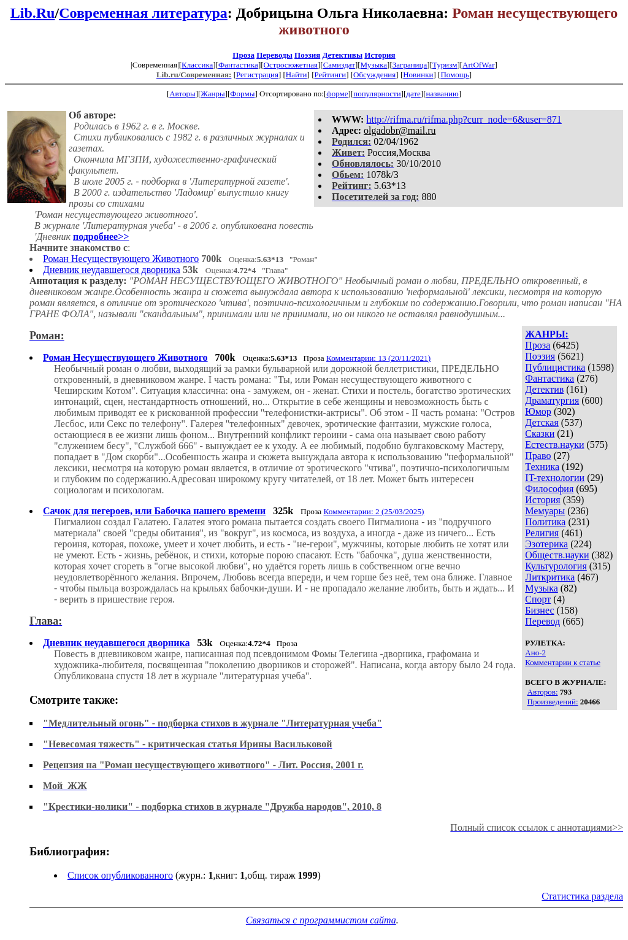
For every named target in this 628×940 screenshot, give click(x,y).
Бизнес (539, 610)
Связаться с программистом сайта (321, 920)
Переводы (274, 55)
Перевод (542, 621)
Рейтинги (331, 74)
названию (442, 93)
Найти (296, 74)
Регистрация (257, 74)
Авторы (182, 93)
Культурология (555, 566)
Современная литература (143, 13)
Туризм (444, 64)
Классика (197, 64)
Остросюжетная (291, 64)
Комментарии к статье (562, 662)
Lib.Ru (32, 13)
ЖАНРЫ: (547, 334)
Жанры (212, 93)
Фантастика (238, 64)
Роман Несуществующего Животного (121, 258)
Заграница (409, 64)
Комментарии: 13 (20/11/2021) (378, 358)
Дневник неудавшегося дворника (111, 269)
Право (538, 455)
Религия (542, 533)
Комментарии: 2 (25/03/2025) (374, 511)
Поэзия (307, 55)
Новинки (418, 74)
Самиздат (339, 64)
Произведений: (552, 701)
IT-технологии (554, 477)
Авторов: (542, 691)
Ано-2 (535, 652)
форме (337, 93)
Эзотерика (546, 544)
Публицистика (555, 367)
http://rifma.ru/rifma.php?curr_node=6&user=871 (463, 119)
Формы (242, 93)
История (379, 55)
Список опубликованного (120, 875)
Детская (542, 422)
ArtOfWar (478, 64)
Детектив (544, 389)
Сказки (539, 433)
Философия (549, 488)
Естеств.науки (554, 444)
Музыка (374, 64)
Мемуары (545, 511)
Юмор (538, 411)
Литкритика (550, 577)
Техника (542, 466)
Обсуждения (374, 74)
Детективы (342, 55)
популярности (377, 93)
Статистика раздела (582, 896)
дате (413, 93)
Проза (243, 55)
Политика (545, 522)
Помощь (454, 74)
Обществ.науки (557, 555)
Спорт (538, 599)
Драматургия (552, 400)
